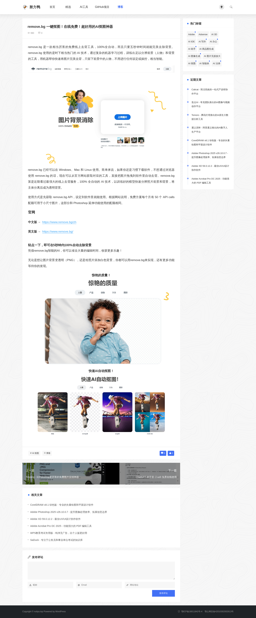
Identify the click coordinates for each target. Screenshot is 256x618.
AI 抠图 (35, 453)
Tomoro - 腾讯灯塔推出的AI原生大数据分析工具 (210, 117)
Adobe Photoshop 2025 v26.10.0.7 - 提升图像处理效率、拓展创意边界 (68, 512)
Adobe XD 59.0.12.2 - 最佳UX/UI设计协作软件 (55, 519)
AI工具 (84, 6)
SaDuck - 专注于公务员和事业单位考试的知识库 (56, 540)
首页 (52, 6)
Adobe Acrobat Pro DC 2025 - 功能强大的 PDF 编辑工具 (61, 526)
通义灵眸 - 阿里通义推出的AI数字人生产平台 (210, 129)
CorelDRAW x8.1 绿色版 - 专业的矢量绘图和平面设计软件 (61, 504)
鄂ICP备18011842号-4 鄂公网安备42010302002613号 (206, 611)
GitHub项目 (102, 6)
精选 (68, 6)
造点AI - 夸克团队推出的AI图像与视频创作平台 (211, 104)
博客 (120, 6)
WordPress (60, 611)
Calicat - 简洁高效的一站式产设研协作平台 (210, 91)
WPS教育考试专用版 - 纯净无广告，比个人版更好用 (58, 533)
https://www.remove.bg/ (57, 231)
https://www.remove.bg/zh (59, 222)
